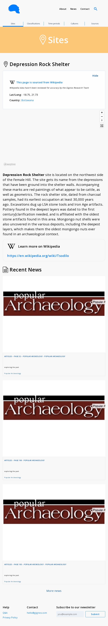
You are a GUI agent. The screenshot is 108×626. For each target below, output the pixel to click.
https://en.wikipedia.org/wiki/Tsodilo (38, 255)
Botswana (27, 100)
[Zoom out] (102, 116)
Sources (95, 23)
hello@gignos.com (37, 612)
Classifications (33, 23)
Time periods (54, 23)
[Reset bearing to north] (102, 120)
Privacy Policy (10, 617)
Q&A (5, 612)
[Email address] (70, 614)
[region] (54, 138)
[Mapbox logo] (10, 164)
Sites (13, 23)
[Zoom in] (102, 112)
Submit (95, 614)
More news (54, 591)
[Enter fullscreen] (102, 126)
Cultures (74, 23)
